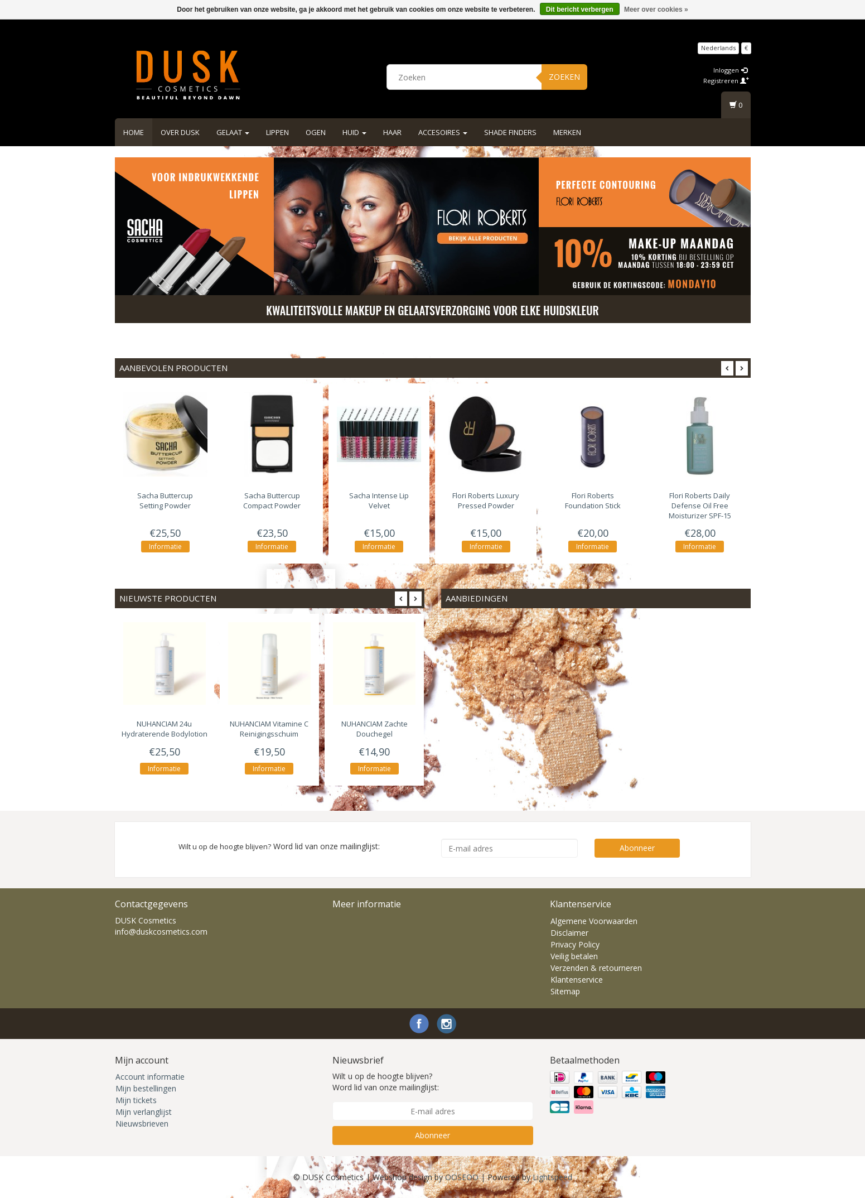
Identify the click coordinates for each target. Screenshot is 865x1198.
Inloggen (730, 70)
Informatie (165, 546)
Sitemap (565, 991)
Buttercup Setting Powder (165, 500)
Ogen (316, 132)
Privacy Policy (575, 944)
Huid (354, 132)
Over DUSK (180, 132)
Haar (392, 132)
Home (133, 132)
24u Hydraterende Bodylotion (164, 729)
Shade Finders (510, 132)
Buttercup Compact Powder (272, 500)
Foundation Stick (593, 500)
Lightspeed (552, 1177)
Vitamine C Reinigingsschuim (269, 729)
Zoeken (564, 76)
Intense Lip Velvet (379, 500)
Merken (567, 132)
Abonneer (637, 848)
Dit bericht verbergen (579, 9)
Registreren (726, 80)
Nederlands (718, 48)
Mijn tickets (136, 1100)
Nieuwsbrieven (141, 1123)
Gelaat (232, 132)
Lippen (277, 132)
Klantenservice (576, 979)
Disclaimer (569, 932)
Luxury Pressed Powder (485, 500)
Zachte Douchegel (374, 729)
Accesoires (442, 132)
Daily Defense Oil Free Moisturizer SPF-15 (700, 505)
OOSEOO (462, 1177)
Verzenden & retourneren (596, 968)
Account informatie (150, 1076)
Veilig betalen (574, 956)
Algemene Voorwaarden (593, 921)
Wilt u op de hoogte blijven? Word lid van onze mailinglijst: (385, 1082)
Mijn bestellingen (145, 1088)
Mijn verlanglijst (143, 1111)
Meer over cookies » (656, 9)
